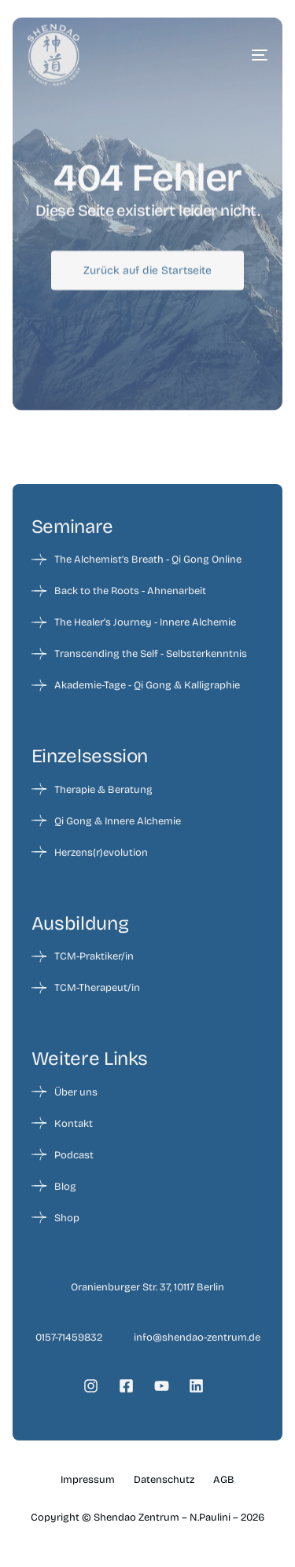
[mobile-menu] (236, 55)
